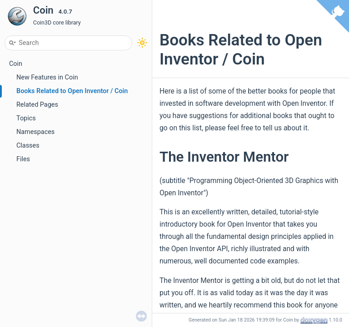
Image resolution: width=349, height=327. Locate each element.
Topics (26, 118)
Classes (28, 145)
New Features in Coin (47, 77)
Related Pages (37, 105)
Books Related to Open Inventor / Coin (72, 91)
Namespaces (35, 132)
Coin (15, 64)
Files (23, 159)
